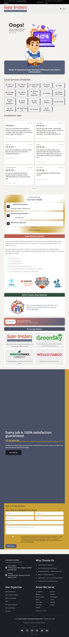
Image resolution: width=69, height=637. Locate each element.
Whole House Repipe (10, 598)
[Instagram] (37, 631)
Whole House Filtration (35, 85)
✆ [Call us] (61, 9)
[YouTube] (42, 631)
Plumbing (47, 93)
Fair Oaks (52, 602)
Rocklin (37, 599)
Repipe (60, 86)
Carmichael (39, 605)
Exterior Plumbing (22, 102)
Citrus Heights (54, 597)
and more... (8, 611)
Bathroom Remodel (23, 85)
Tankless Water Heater (58, 93)
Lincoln (52, 599)
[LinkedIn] (47, 631)
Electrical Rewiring (23, 93)
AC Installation (47, 109)
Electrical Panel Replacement (34, 93)
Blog (32, 634)
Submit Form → (11, 546)
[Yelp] (32, 631)
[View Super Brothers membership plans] (34, 322)
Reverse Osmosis (47, 85)
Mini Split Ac (60, 102)
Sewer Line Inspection (10, 85)
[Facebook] (27, 631)
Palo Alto (38, 594)
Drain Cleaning (34, 102)
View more (34, 188)
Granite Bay (39, 602)
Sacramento (39, 591)
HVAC (6, 601)
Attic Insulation (46, 102)
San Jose (52, 591)
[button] (64, 9)
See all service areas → (42, 611)
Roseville (52, 594)
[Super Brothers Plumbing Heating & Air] (15, 8)
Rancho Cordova (40, 597)
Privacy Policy (31, 542)
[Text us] (60, 9)
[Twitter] (22, 631)
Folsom (52, 605)
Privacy (36, 634)
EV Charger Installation (10, 93)
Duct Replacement (9, 109)
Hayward (38, 607)
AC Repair (35, 109)
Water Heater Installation (11, 595)
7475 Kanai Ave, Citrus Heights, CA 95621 (54, 2)
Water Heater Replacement (9, 101)
